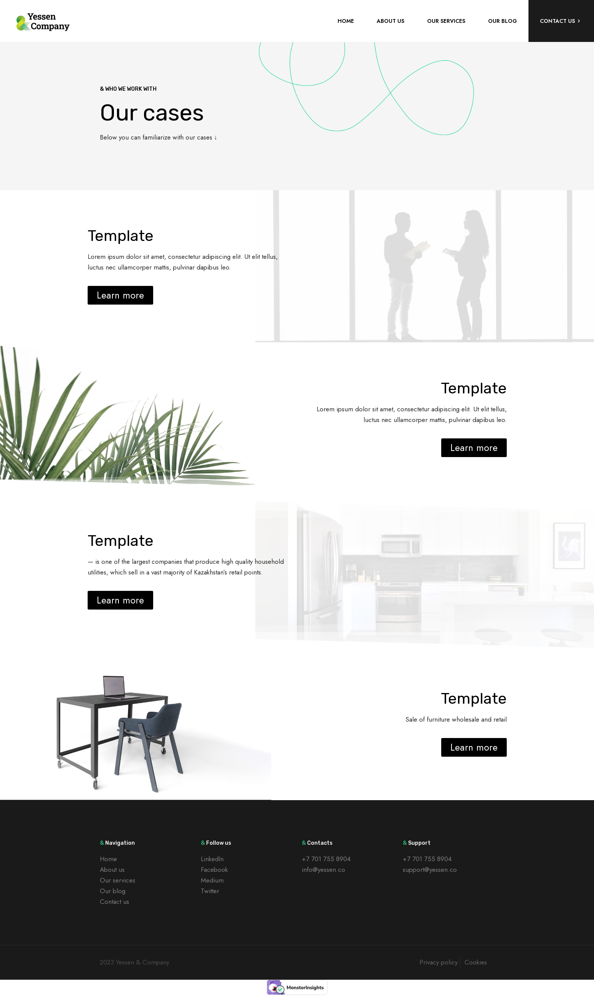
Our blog (112, 890)
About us (112, 869)
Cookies (475, 962)
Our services (117, 880)
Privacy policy (438, 962)
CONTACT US (561, 21)
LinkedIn (212, 858)
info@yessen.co (323, 869)
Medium (212, 880)
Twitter (210, 890)
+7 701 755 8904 (326, 858)
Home (108, 858)
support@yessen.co (430, 869)
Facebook (214, 869)
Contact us (114, 901)
